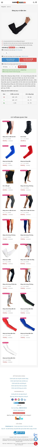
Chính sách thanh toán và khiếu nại (19, 381)
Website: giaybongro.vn (19, 410)
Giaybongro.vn (19, 391)
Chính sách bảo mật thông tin (19, 383)
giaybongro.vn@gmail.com (19, 413)
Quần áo (9, 6)
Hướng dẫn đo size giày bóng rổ (19, 394)
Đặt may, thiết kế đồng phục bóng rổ (19, 396)
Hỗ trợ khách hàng (19, 376)
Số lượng (5, 66)
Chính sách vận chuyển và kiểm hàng (19, 378)
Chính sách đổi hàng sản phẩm (19, 388)
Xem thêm (24, 64)
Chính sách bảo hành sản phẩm (19, 385)
